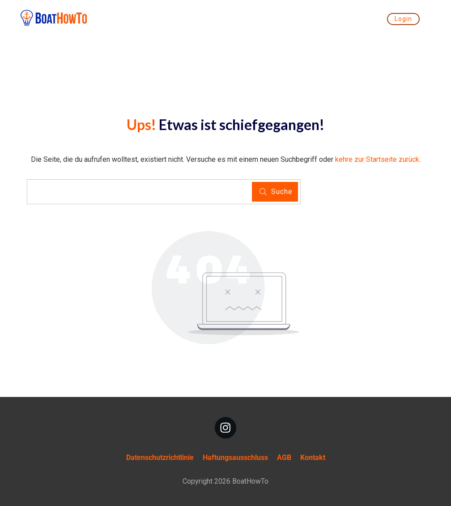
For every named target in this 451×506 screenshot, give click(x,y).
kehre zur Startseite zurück (377, 159)
